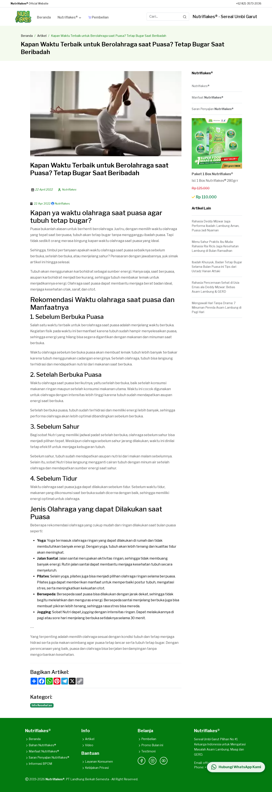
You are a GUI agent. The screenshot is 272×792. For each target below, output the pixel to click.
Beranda (27, 35)
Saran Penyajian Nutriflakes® (47, 757)
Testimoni (147, 751)
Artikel (42, 35)
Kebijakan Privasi (95, 767)
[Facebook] (141, 761)
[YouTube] (163, 761)
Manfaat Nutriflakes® (42, 751)
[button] (69, 18)
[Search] (184, 16)
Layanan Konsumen (97, 761)
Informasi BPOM (38, 763)
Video (87, 745)
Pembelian (147, 739)
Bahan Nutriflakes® (40, 745)
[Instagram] (152, 761)
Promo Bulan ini (150, 745)
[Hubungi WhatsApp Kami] (236, 767)
